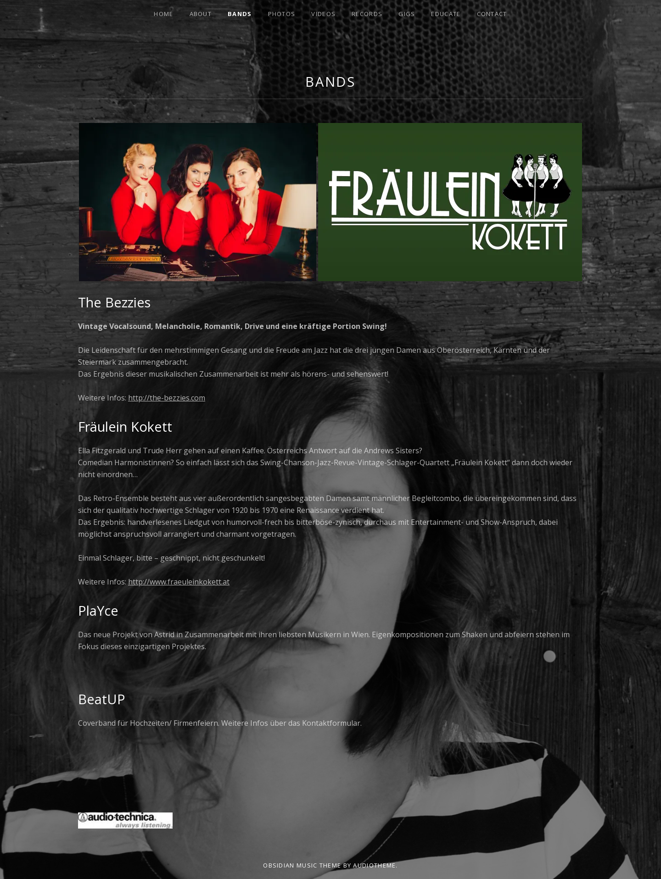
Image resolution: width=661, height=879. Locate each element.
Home (163, 14)
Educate (445, 14)
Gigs (406, 14)
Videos (323, 14)
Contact (492, 14)
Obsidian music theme (302, 865)
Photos (282, 14)
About (201, 14)
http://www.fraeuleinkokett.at (179, 582)
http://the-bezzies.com (166, 398)
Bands (240, 14)
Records (367, 14)
